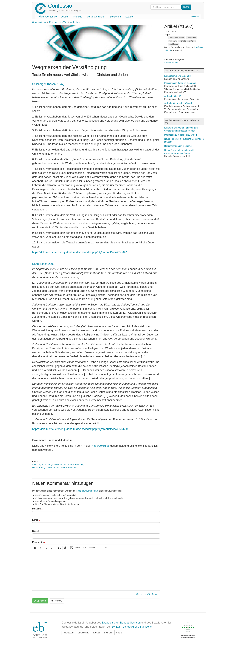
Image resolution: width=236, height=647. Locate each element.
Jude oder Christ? (172, 96)
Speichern (40, 601)
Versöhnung (173, 44)
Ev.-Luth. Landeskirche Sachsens (132, 626)
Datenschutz (83, 632)
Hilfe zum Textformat (147, 594)
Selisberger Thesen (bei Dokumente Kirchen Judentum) (58, 464)
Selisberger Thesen (176, 38)
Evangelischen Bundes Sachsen (121, 622)
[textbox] (96, 571)
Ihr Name (36, 509)
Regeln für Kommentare (87, 491)
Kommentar (38, 542)
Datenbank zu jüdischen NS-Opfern (180, 135)
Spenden (108, 632)
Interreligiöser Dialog (187, 41)
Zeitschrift (115, 16)
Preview (56, 601)
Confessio (60, 6)
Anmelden (195, 17)
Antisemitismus (171, 62)
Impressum (69, 632)
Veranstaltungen (96, 16)
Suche (119, 632)
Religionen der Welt (58, 22)
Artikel (64, 16)
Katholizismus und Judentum (177, 76)
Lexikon (129, 16)
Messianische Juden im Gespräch (180, 83)
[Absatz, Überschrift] (97, 547)
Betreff (35, 531)
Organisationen (39, 22)
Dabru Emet (191, 38)
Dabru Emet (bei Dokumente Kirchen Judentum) (54, 467)
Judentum (74, 22)
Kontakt (96, 632)
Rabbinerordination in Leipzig (178, 146)
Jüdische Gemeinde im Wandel (178, 103)
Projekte (77, 16)
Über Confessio (48, 16)
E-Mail (35, 520)
